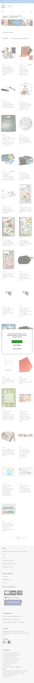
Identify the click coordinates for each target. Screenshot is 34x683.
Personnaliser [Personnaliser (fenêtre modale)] (17, 348)
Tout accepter (17, 341)
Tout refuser (17, 345)
